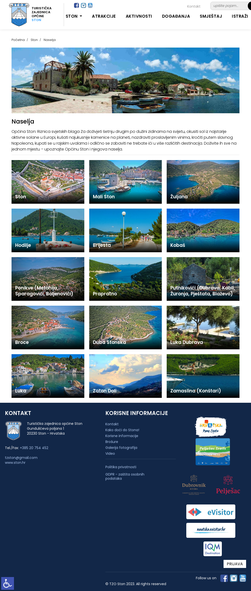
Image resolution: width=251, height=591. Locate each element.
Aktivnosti (139, 16)
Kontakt (194, 6)
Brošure (111, 441)
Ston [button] (72, 16)
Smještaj (211, 16)
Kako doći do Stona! (122, 430)
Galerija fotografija (121, 447)
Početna (18, 40)
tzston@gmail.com (21, 457)
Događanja (176, 16)
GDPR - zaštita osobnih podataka (124, 476)
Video (110, 453)
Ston (34, 40)
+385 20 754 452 (34, 447)
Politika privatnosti (120, 467)
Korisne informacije (121, 435)
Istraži (240, 16)
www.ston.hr (15, 462)
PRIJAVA (235, 564)
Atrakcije (104, 16)
